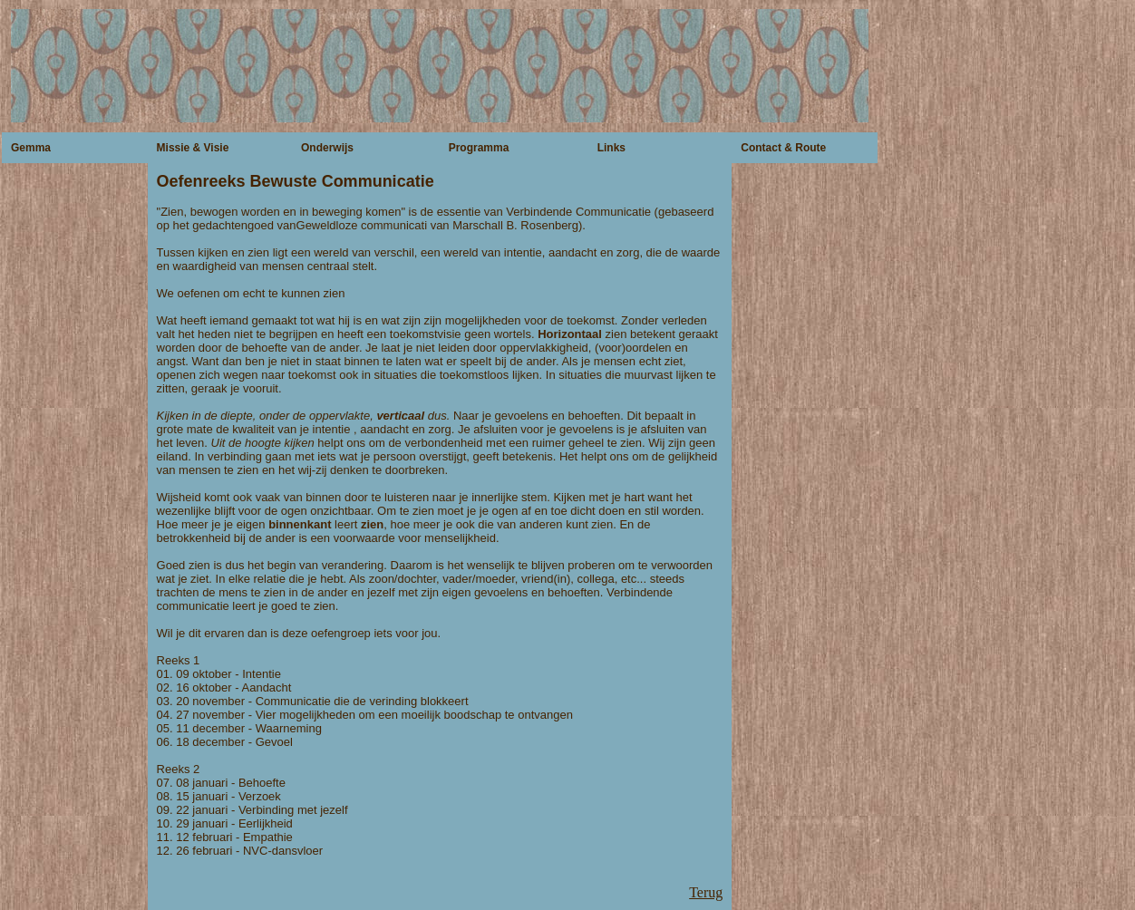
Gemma (31, 147)
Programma (479, 147)
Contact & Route (783, 147)
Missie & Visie (193, 147)
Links (611, 147)
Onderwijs (327, 147)
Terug (706, 892)
